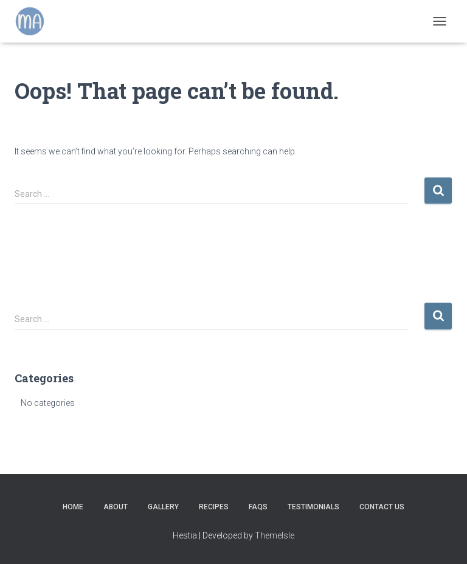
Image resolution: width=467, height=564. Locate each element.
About (115, 507)
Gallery (163, 507)
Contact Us (381, 507)
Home (73, 507)
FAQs (258, 507)
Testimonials (313, 507)
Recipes (214, 507)
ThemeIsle (274, 535)
